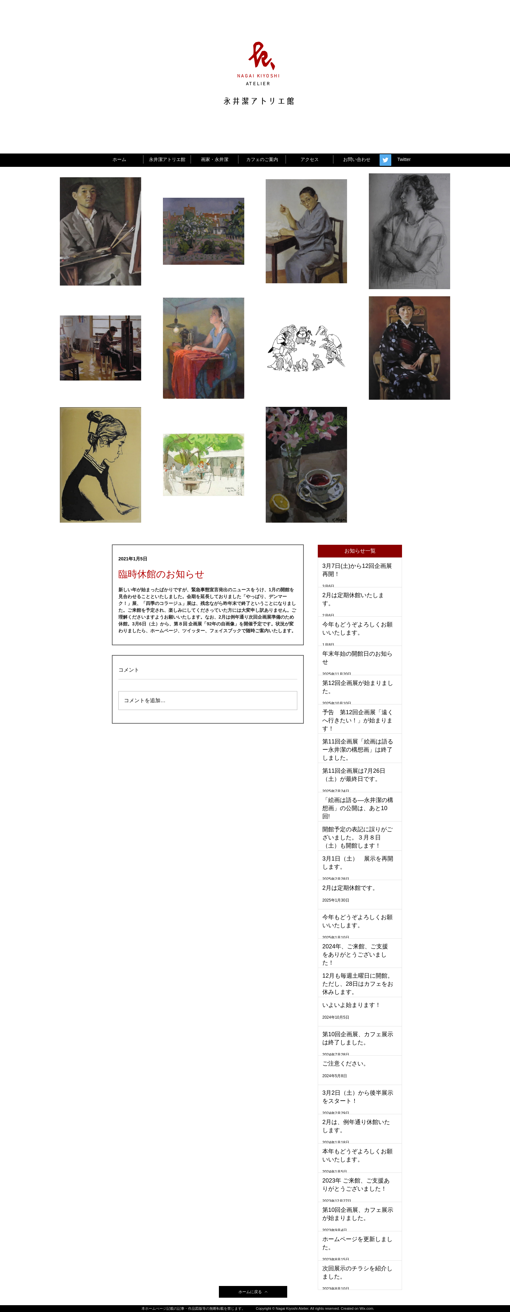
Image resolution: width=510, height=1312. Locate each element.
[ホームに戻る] (253, 1292)
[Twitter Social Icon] (385, 160)
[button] (360, 551)
